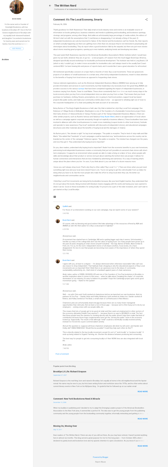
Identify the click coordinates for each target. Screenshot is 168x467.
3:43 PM (66, 213)
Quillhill (65, 206)
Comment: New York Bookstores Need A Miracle (76, 399)
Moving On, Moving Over (65, 426)
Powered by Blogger (100, 457)
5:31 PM (66, 253)
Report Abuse (100, 462)
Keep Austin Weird (107, 117)
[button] (146, 19)
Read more (143, 392)
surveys (81, 89)
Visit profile (16, 48)
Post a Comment (62, 354)
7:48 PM (66, 348)
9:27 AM (66, 284)
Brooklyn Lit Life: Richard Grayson (69, 371)
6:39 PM (66, 229)
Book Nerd (67, 220)
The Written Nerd (65, 5)
